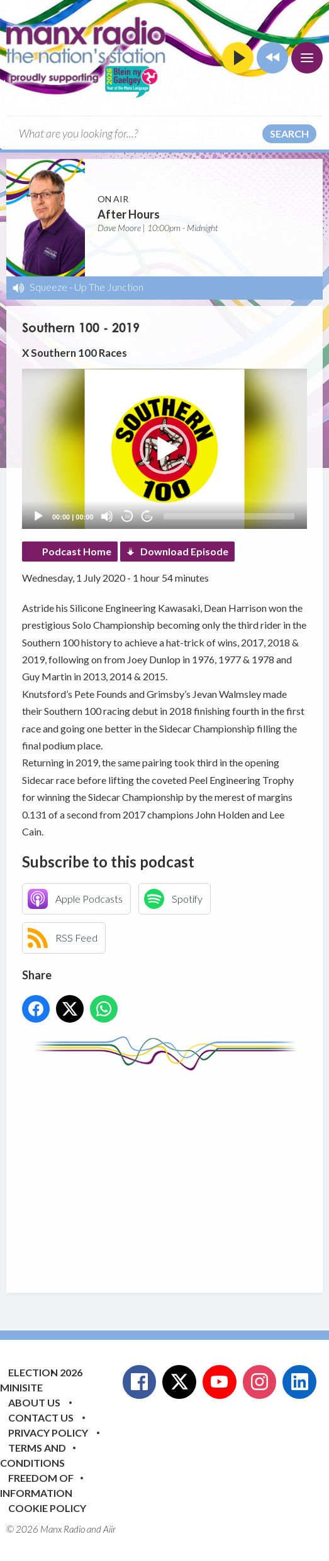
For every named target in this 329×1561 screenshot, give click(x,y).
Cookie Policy (47, 1508)
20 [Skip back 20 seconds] (127, 516)
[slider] (229, 516)
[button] (165, 449)
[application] (164, 449)
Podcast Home (76, 551)
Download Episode (184, 551)
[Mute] (107, 516)
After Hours (129, 214)
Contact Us (41, 1417)
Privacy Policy (48, 1433)
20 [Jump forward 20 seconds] (147, 516)
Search (289, 133)
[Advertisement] (175, 1172)
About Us (34, 1402)
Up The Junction (108, 287)
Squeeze (48, 287)
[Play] (38, 516)
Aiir (109, 1529)
